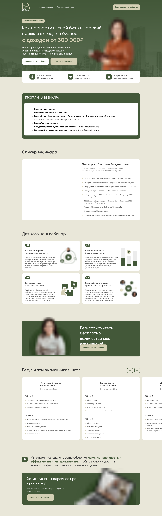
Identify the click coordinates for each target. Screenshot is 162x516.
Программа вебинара (65, 7)
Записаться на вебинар (35, 61)
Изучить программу (64, 61)
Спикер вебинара (46, 7)
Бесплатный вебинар (33, 21)
